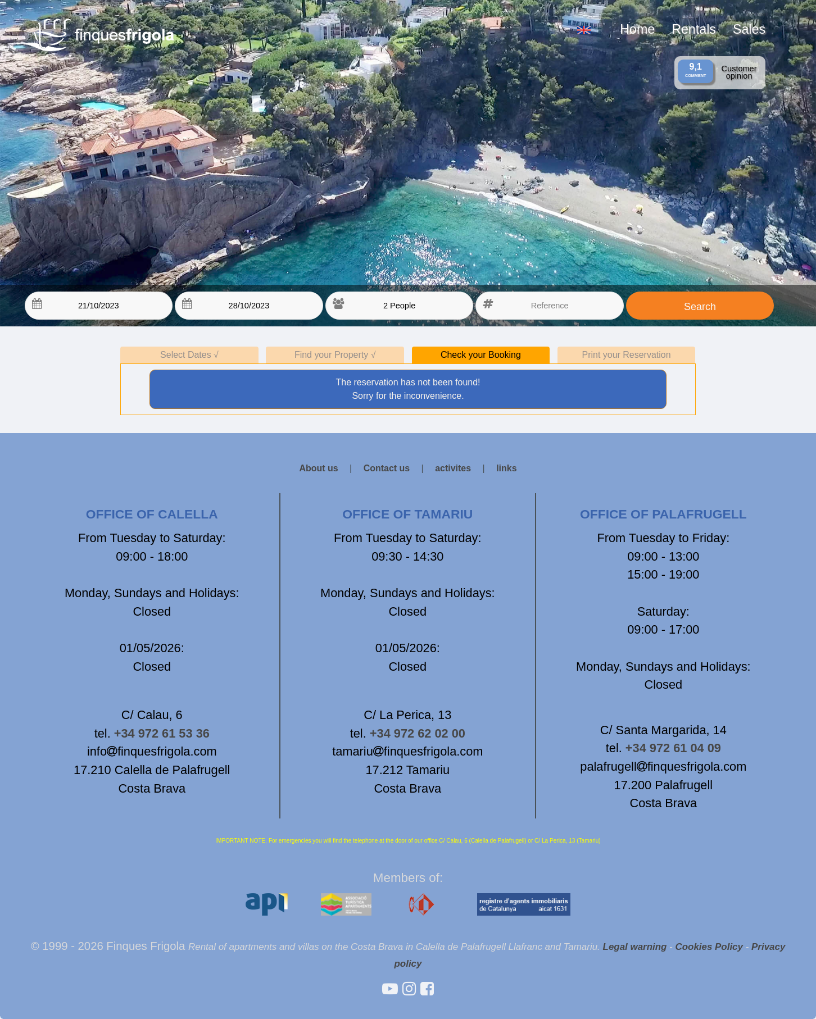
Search (700, 306)
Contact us (387, 468)
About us (318, 468)
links (506, 468)
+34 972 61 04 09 (673, 748)
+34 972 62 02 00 (417, 733)
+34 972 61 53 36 (162, 733)
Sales (749, 29)
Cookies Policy (709, 946)
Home (637, 29)
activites (453, 468)
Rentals (694, 29)
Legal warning (635, 946)
